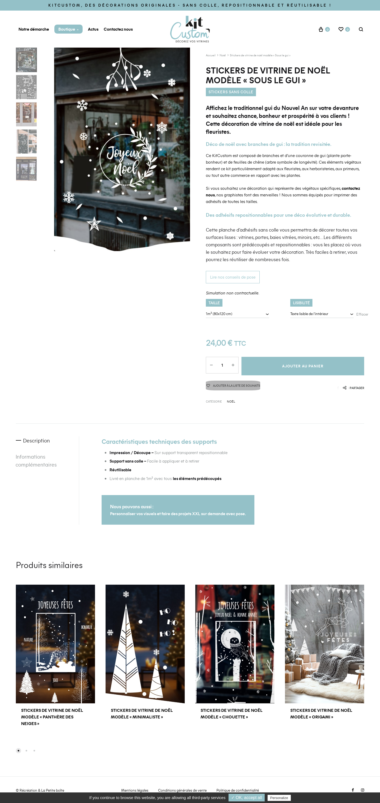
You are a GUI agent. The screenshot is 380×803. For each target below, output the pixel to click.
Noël (223, 55)
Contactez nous (118, 29)
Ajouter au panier (302, 365)
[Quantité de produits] (221, 366)
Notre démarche (33, 29)
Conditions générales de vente (182, 790)
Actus (93, 29)
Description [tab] (37, 441)
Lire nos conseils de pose (232, 277)
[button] (18, 751)
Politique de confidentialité (237, 790)
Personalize (279, 798)
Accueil (211, 55)
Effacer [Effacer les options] (362, 314)
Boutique (68, 29)
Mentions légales (134, 790)
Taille (214, 302)
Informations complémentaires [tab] (36, 461)
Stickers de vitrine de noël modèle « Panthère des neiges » (52, 717)
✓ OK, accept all (246, 797)
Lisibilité (301, 302)
